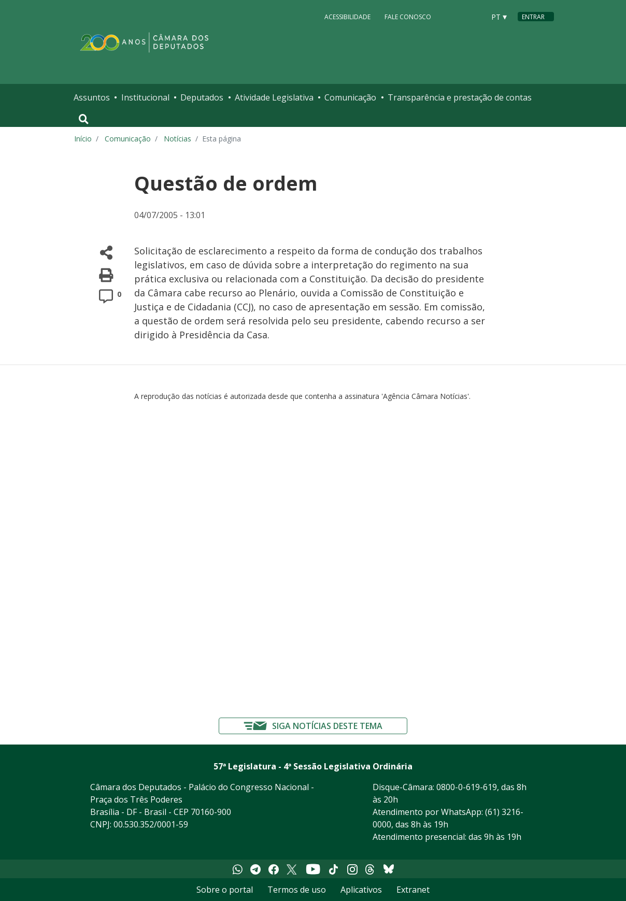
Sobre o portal (224, 889)
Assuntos (92, 97)
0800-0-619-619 (466, 787)
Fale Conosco (408, 16)
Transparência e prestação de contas (460, 97)
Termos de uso (296, 889)
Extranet (413, 889)
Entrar (533, 16)
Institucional (145, 97)
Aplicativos (361, 889)
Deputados (201, 97)
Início (83, 139)
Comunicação (350, 97)
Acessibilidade (347, 16)
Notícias (177, 139)
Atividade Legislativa (274, 97)
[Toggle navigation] (83, 119)
